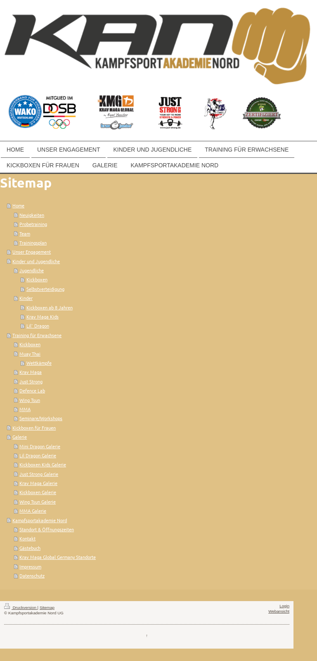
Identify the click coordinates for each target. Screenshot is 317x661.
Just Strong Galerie (38, 474)
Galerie (19, 436)
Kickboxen (36, 279)
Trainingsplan (33, 242)
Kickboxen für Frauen (34, 427)
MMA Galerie (32, 510)
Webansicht (278, 611)
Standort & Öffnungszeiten (46, 529)
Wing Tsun (29, 400)
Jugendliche (31, 270)
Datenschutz (32, 575)
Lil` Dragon (37, 325)
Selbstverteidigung (45, 288)
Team (24, 233)
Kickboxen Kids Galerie (42, 464)
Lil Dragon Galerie (37, 455)
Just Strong (31, 381)
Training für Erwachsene (37, 335)
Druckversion (21, 607)
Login (284, 606)
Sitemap (47, 607)
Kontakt (27, 538)
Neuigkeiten (31, 215)
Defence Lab (32, 390)
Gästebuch (29, 547)
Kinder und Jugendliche (36, 261)
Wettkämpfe (39, 362)
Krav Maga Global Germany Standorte (57, 557)
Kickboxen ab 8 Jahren (49, 307)
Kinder (26, 298)
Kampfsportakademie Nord (39, 520)
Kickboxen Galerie (37, 492)
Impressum (30, 566)
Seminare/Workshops (40, 418)
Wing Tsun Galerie (37, 501)
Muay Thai (29, 353)
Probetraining (33, 224)
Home (18, 205)
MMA (25, 409)
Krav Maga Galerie (38, 483)
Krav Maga (30, 372)
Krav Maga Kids (42, 316)
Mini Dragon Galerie (39, 446)
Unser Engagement (31, 251)
